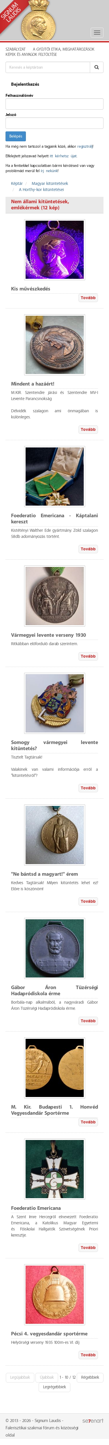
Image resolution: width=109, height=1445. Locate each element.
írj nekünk (49, 171)
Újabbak (47, 1377)
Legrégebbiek (54, 1387)
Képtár (17, 183)
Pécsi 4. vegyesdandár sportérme (49, 1334)
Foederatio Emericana (36, 1208)
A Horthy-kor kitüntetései (41, 190)
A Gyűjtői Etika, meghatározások (63, 49)
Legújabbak (20, 1377)
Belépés (15, 136)
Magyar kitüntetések (50, 183)
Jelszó (11, 115)
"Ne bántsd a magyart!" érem (44, 874)
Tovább (88, 297)
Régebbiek (90, 1377)
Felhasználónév (19, 95)
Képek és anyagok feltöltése (31, 54)
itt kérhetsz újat (63, 156)
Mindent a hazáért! (32, 384)
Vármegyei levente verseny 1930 (48, 635)
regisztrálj (84, 146)
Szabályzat (16, 49)
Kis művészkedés (30, 289)
